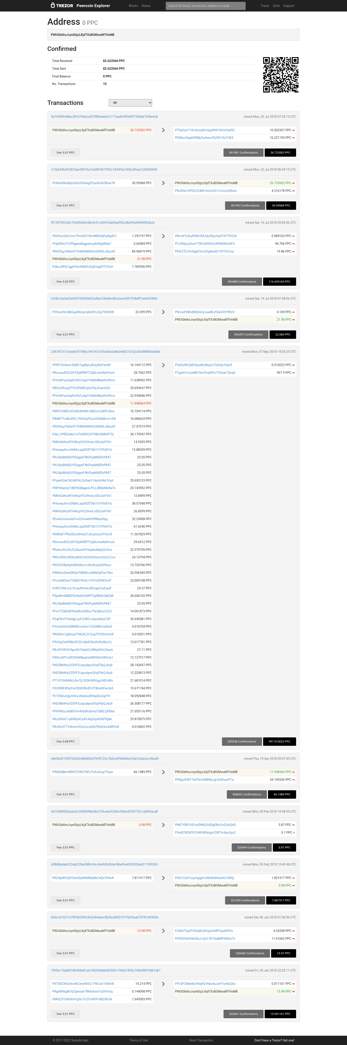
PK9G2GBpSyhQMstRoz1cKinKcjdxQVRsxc (81, 565)
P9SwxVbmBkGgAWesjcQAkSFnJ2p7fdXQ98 (83, 312)
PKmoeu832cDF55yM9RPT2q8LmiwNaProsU (83, 372)
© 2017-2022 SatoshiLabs (71, 1040)
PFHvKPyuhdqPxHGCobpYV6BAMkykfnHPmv (83, 380)
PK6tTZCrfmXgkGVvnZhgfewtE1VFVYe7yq (204, 251)
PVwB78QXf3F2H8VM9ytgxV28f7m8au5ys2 (205, 832)
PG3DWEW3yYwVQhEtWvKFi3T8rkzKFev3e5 (82, 688)
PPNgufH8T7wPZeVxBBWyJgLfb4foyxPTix (204, 779)
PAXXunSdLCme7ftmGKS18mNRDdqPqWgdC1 (84, 236)
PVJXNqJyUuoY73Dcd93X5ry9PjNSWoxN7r (205, 243)
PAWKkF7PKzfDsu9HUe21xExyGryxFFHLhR (82, 534)
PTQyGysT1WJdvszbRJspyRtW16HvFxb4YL (205, 130)
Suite (276, 6)
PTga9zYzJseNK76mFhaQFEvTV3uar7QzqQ (205, 372)
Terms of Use (139, 1040)
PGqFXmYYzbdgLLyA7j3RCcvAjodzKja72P (81, 619)
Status (146, 6)
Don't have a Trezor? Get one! (274, 1040)
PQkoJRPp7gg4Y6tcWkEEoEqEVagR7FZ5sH (82, 266)
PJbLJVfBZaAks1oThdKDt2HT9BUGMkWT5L (83, 434)
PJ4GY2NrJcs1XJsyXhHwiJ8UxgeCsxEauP (81, 588)
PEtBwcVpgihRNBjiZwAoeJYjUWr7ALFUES (204, 137)
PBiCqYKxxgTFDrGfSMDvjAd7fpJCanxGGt (81, 388)
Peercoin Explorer (93, 5)
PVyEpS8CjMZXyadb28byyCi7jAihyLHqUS (203, 365)
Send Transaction (201, 1040)
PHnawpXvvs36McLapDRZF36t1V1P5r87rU (82, 449)
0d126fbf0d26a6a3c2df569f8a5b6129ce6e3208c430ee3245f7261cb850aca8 (104, 811)
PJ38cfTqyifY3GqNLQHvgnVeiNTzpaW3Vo (204, 931)
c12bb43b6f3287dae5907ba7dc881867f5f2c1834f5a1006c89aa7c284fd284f (104, 169)
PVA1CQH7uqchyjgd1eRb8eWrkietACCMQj (204, 878)
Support (288, 6)
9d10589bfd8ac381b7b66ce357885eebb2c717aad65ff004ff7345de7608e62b (104, 116)
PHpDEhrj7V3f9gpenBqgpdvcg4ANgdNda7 (81, 243)
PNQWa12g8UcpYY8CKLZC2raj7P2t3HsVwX (83, 634)
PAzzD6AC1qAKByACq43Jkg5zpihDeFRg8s (82, 719)
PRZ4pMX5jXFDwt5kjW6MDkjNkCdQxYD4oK (83, 878)
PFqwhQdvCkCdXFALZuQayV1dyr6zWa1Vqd (82, 480)
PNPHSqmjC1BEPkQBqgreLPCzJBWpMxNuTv (84, 488)
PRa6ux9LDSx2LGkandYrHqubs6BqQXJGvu (82, 549)
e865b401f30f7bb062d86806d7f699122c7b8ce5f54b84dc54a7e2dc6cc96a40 (105, 758)
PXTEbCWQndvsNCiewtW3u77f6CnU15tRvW (83, 983)
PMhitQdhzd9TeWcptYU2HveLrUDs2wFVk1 (82, 442)
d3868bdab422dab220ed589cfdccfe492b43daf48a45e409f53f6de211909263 (104, 864)
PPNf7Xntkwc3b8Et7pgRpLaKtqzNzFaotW (81, 365)
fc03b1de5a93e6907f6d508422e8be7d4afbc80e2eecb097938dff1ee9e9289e (104, 298)
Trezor (265, 6)
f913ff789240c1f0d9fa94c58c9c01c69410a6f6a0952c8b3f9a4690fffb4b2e (103, 222)
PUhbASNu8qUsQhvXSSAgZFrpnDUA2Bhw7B (83, 183)
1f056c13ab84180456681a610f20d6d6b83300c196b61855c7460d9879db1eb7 (105, 970)
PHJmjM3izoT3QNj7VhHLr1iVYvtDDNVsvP (81, 580)
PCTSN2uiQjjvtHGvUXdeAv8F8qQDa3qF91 (81, 696)
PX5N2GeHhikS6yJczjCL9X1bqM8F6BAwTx (205, 938)
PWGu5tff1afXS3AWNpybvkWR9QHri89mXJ (82, 657)
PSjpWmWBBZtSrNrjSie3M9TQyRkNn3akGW (83, 596)
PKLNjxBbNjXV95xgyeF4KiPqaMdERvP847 (81, 457)
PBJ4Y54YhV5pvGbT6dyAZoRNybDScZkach (82, 650)
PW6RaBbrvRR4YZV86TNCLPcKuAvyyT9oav (82, 772)
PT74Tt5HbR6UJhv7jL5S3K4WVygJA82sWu (82, 680)
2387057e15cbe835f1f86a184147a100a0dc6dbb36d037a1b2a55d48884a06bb (105, 351)
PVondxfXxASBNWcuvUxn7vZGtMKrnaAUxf (82, 626)
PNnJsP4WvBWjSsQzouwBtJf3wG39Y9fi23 (204, 312)
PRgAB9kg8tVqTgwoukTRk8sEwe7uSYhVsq (82, 991)
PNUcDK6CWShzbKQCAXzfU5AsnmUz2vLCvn (83, 557)
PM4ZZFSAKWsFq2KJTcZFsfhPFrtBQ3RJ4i (82, 999)
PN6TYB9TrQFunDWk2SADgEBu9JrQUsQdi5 (205, 825)
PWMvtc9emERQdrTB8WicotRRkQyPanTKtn (82, 573)
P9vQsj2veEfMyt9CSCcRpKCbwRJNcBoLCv (82, 642)
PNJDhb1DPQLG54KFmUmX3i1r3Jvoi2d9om (206, 191)
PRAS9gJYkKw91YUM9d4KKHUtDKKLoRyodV (83, 251)
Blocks (133, 6)
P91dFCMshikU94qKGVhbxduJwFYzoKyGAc (205, 983)
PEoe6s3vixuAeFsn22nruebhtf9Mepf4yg (80, 519)
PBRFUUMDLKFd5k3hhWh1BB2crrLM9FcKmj (83, 411)
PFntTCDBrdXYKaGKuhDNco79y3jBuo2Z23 (82, 611)
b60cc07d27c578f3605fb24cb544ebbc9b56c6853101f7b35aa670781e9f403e (104, 917)
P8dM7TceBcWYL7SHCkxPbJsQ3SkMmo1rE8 (84, 418)
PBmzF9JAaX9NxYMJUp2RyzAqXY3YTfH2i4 (206, 236)
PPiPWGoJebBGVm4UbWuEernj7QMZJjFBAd (83, 711)
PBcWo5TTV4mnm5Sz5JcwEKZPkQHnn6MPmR (85, 727)
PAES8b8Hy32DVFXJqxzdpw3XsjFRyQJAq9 (82, 665)
